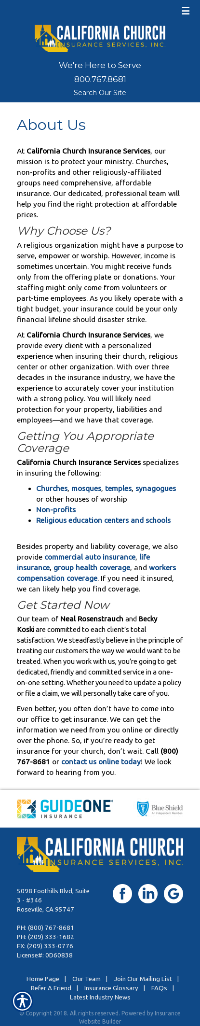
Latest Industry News (100, 997)
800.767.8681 (100, 79)
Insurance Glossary (111, 988)
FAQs (159, 988)
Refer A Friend (51, 988)
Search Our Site (100, 92)
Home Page (43, 979)
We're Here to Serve (100, 65)
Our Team (86, 979)
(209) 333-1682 (51, 937)
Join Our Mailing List (143, 979)
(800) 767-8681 (51, 927)
